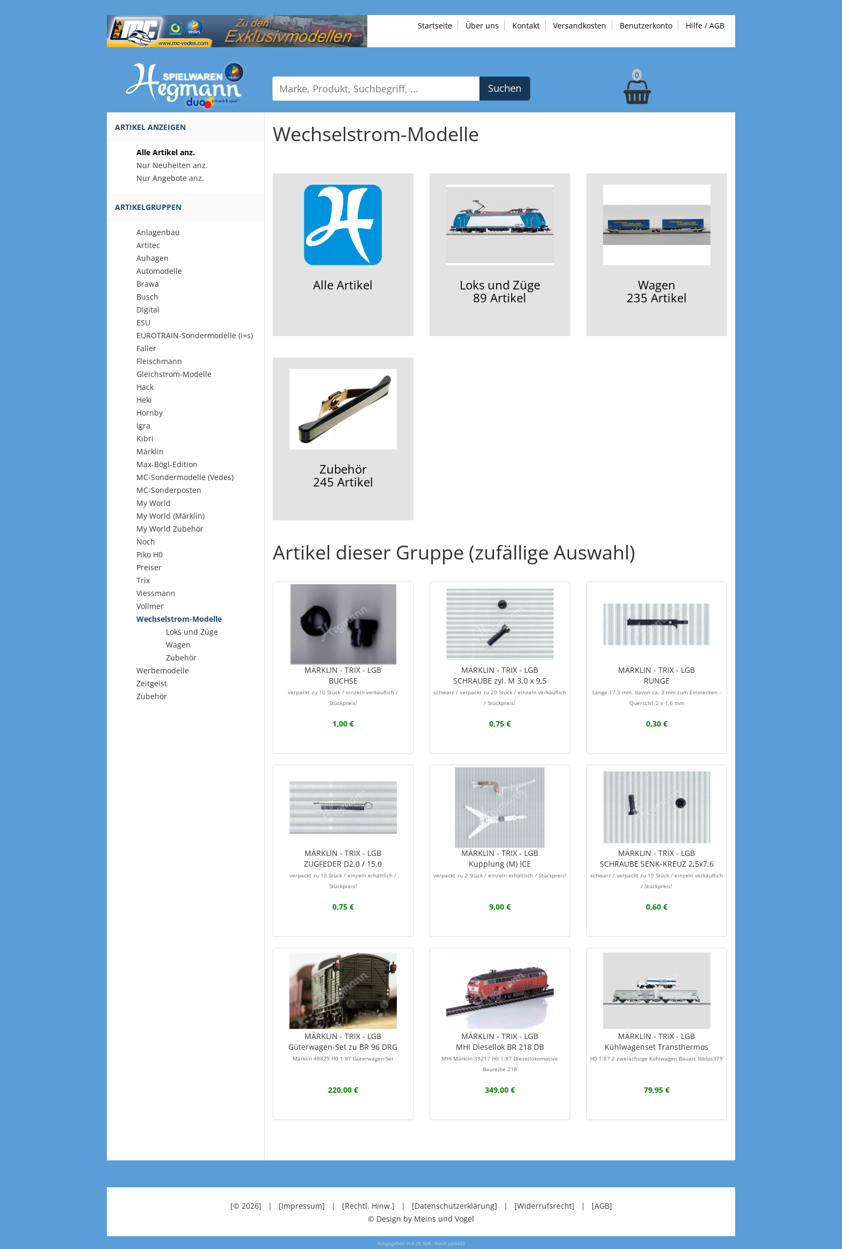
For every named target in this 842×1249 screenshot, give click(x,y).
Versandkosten (579, 25)
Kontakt (526, 25)
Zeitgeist (151, 683)
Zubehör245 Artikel (343, 429)
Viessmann (156, 593)
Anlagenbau (158, 232)
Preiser (149, 567)
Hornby (149, 413)
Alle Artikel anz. (165, 152)
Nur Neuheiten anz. (172, 165)
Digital (147, 309)
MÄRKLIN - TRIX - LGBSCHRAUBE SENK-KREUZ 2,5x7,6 (656, 869)
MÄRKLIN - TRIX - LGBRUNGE (656, 686)
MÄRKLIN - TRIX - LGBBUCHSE (343, 686)
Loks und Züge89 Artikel (500, 245)
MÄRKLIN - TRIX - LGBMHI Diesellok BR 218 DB (499, 1052)
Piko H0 (149, 554)
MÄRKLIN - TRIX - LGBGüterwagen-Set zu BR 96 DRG (342, 1046)
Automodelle (159, 271)
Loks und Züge (192, 632)
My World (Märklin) (170, 516)
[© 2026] (246, 1206)
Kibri (145, 438)
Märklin (150, 451)
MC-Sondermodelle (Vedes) (185, 477)
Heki (144, 400)
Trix (143, 580)
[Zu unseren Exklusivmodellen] (237, 30)
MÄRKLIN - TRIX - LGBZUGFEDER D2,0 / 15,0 (342, 869)
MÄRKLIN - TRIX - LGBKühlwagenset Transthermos (656, 1046)
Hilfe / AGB (705, 25)
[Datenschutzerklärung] (454, 1206)
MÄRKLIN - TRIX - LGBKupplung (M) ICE (500, 863)
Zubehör (181, 657)
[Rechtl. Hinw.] (368, 1206)
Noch (145, 541)
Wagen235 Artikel (656, 245)
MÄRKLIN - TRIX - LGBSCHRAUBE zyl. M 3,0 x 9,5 (499, 686)
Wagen (178, 645)
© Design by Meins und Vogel (421, 1219)
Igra (143, 425)
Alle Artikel (342, 239)
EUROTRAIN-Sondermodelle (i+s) (194, 335)
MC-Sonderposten (168, 490)
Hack (145, 387)
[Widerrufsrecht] (544, 1206)
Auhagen (152, 258)
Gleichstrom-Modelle (174, 374)
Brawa (147, 284)
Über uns (482, 25)
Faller (146, 348)
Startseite (435, 25)
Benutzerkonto (646, 25)
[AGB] (602, 1206)
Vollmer (150, 606)
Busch (147, 297)
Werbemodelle (162, 670)
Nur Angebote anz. (170, 178)
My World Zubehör (170, 529)
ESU (143, 322)
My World (153, 503)
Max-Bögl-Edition (167, 464)
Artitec (148, 245)
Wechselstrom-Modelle (179, 619)
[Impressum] (302, 1206)
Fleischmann (159, 361)
